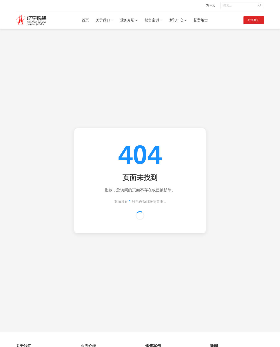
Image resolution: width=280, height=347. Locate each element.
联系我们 (253, 20)
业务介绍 (128, 20)
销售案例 (152, 20)
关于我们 (103, 20)
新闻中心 (177, 20)
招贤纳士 (200, 20)
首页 (84, 20)
